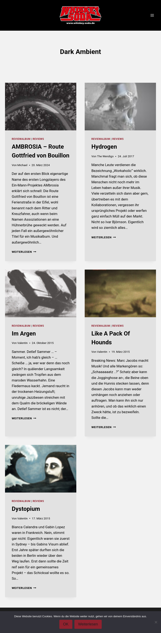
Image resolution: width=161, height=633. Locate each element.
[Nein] (156, 622)
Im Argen (24, 333)
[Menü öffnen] (152, 15)
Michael (22, 165)
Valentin (22, 343)
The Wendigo (105, 156)
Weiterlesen (24, 251)
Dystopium (26, 508)
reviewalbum (21, 139)
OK (66, 624)
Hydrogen (104, 146)
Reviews (38, 139)
